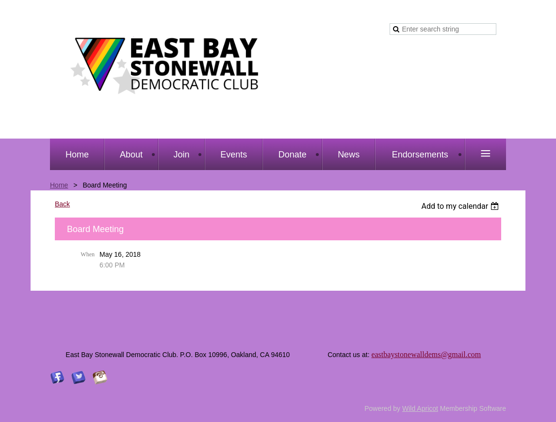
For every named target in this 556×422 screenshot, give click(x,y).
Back (62, 204)
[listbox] (461, 206)
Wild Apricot (420, 408)
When (88, 254)
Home (59, 185)
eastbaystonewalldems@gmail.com (426, 354)
